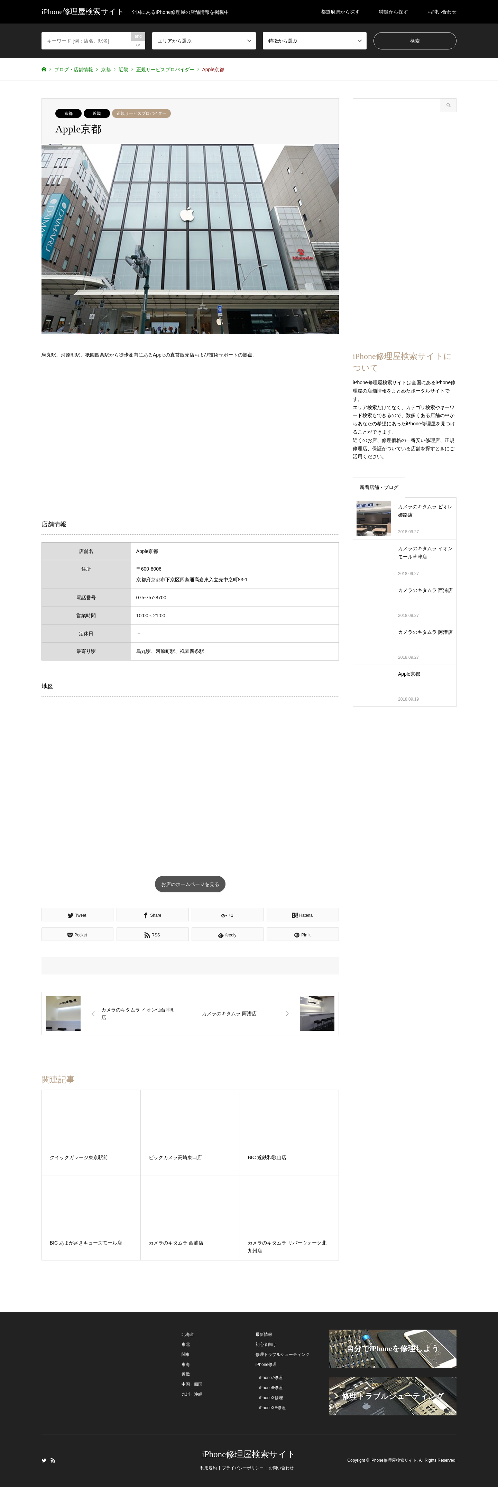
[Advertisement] (190, 439)
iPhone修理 (266, 1365)
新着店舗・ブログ (379, 487)
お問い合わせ (441, 12)
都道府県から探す (340, 12)
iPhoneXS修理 (272, 1408)
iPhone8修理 (271, 1388)
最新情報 (264, 1335)
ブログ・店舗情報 (73, 69)
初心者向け (266, 1345)
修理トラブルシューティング (283, 1355)
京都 (68, 113)
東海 (186, 1365)
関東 (186, 1355)
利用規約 (208, 1468)
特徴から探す (393, 12)
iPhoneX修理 (271, 1398)
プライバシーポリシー (243, 1468)
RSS (52, 1461)
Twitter (44, 1461)
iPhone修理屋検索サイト (249, 1455)
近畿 (97, 113)
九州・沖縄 (192, 1395)
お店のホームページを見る (190, 884)
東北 (186, 1345)
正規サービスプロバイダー (141, 113)
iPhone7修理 (271, 1378)
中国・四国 (192, 1385)
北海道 (188, 1335)
